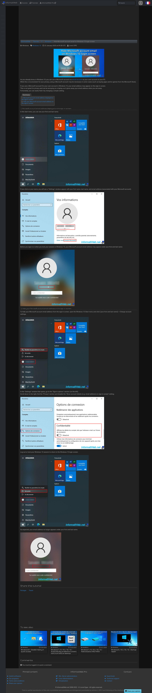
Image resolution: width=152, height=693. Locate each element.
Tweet (31, 590)
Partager (23, 590)
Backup (3, 17)
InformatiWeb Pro (48, 3)
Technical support (113, 678)
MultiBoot (3, 29)
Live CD (3, 25)
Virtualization (3, 37)
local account (77, 79)
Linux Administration (66, 678)
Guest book (111, 676)
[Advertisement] (78, 23)
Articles (3, 13)
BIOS (3, 21)
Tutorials (34, 3)
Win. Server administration (68, 676)
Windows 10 (36, 46)
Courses (24, 3)
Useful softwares (15, 676)
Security (3, 33)
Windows (3, 45)
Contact (109, 681)
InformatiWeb (9, 3)
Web (3, 41)
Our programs (14, 678)
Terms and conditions (16, 681)
